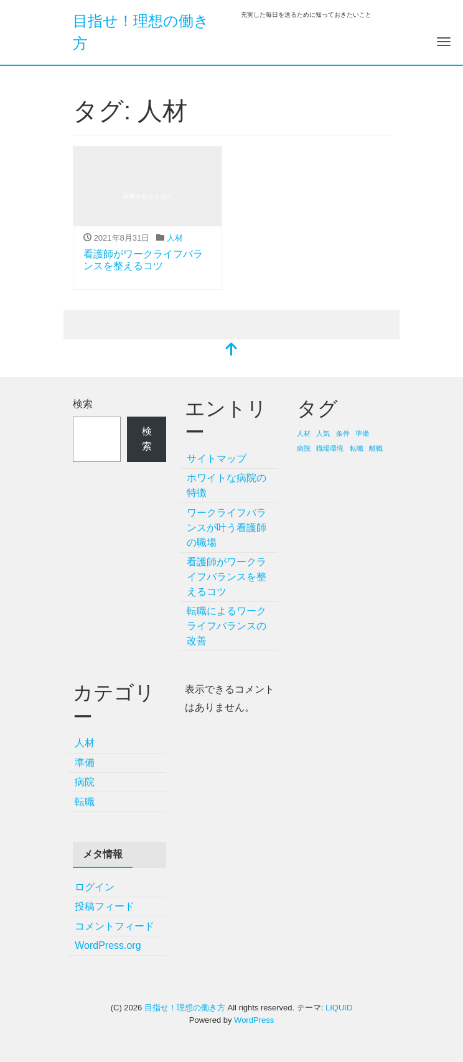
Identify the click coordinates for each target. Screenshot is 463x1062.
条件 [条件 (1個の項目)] (343, 433)
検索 (83, 404)
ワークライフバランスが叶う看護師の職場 (226, 527)
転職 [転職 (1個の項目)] (356, 448)
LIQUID (338, 1007)
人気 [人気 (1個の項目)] (323, 433)
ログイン (95, 887)
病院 (85, 782)
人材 (175, 237)
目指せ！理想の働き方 (184, 1007)
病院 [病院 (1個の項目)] (304, 448)
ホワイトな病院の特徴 (226, 485)
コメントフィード (114, 926)
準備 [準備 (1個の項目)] (362, 433)
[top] (231, 350)
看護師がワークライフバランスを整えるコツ (226, 576)
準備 (85, 762)
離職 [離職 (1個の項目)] (376, 448)
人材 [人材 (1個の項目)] (304, 433)
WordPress (254, 1020)
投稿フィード (104, 906)
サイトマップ (216, 458)
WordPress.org (108, 945)
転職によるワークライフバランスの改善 (226, 626)
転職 (85, 801)
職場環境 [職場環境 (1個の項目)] (330, 448)
